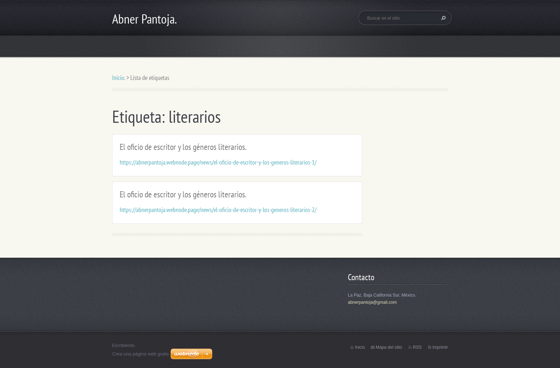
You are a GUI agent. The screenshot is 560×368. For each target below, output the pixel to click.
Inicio (360, 347)
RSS (417, 347)
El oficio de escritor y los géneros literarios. (183, 146)
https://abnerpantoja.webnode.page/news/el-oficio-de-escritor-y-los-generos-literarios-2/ (218, 210)
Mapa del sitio (389, 347)
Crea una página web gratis (140, 354)
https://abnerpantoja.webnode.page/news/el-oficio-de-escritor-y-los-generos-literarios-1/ (218, 162)
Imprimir (440, 347)
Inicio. (118, 78)
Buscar (442, 17)
